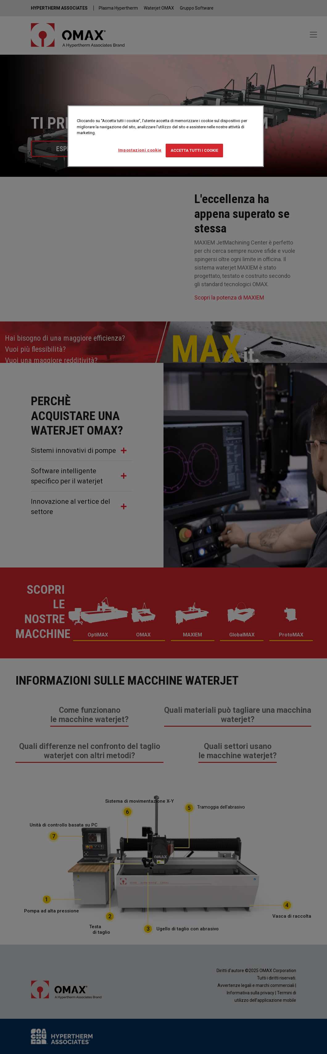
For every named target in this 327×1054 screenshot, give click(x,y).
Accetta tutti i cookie (194, 150)
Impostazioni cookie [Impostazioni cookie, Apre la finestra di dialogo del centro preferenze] (140, 150)
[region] (166, 136)
